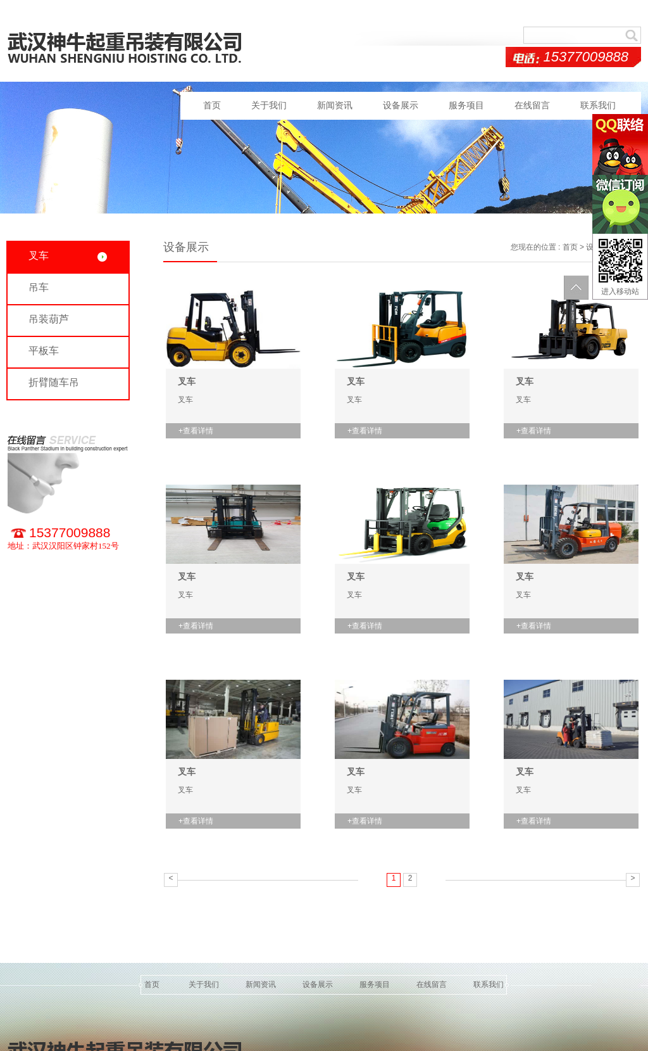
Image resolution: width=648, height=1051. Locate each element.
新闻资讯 (334, 105)
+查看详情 (195, 430)
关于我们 (269, 105)
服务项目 (466, 105)
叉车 (187, 381)
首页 (212, 105)
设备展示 (400, 105)
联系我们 (598, 105)
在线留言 (532, 105)
